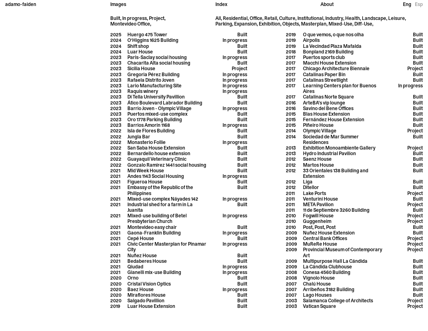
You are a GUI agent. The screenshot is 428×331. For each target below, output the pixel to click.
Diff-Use (363, 24)
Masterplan (313, 24)
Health (352, 18)
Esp (419, 4)
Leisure (396, 18)
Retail (270, 18)
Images (118, 4)
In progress (134, 18)
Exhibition (269, 24)
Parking (223, 24)
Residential (235, 18)
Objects (290, 24)
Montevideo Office (130, 24)
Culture (287, 18)
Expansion (245, 24)
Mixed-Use (340, 24)
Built (115, 18)
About (327, 4)
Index (221, 4)
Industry (334, 18)
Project (156, 18)
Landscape (374, 18)
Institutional (310, 18)
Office (256, 18)
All (218, 18)
